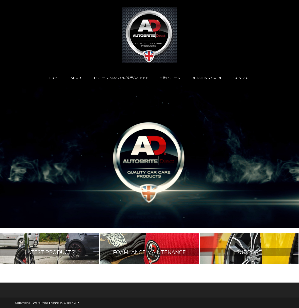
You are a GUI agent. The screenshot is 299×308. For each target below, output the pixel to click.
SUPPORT (249, 252)
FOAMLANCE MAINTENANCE (149, 252)
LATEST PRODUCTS (49, 252)
